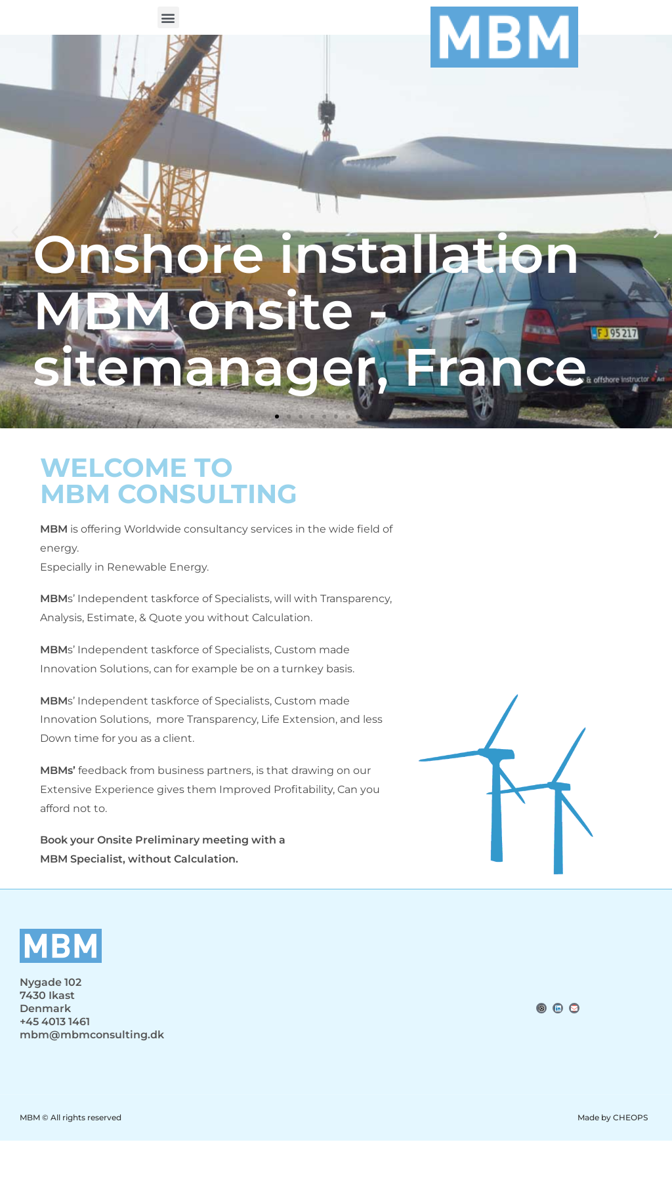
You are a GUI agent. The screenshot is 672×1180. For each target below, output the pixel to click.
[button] (168, 17)
